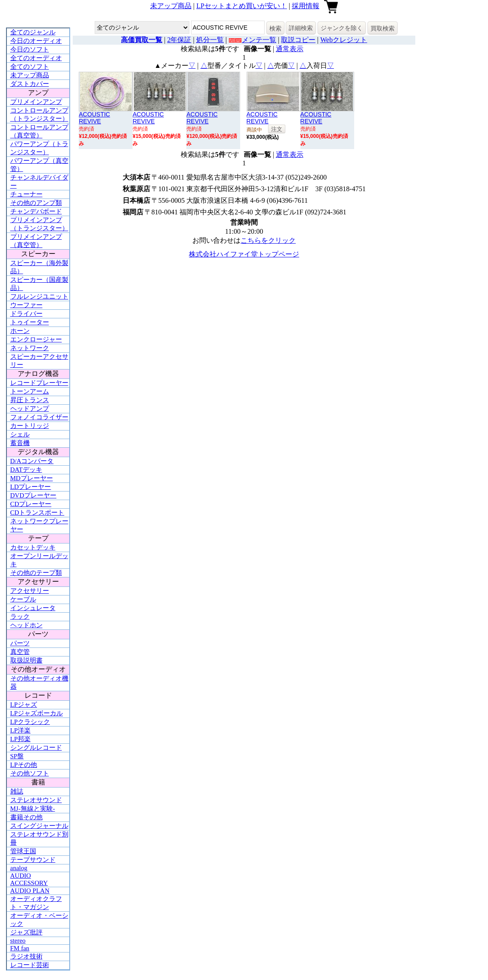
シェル (20, 434)
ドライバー (26, 313)
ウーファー (26, 305)
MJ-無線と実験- (32, 808)
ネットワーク (29, 348)
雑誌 (16, 791)
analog (19, 867)
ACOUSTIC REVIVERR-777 (262, 121)
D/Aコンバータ (32, 461)
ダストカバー (29, 83)
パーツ (20, 643)
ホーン (20, 330)
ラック (20, 616)
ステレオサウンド (36, 800)
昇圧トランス (29, 400)
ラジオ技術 (26, 956)
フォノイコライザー (39, 417)
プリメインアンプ (36, 101)
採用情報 (305, 5)
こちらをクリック (268, 240)
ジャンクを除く (342, 27)
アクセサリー (29, 590)
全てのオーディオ (36, 58)
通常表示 (289, 48)
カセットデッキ (33, 547)
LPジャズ (23, 704)
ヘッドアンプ (29, 408)
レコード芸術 (29, 965)
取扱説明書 (26, 660)
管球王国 (23, 851)
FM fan (20, 948)
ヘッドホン (26, 625)
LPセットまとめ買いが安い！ (241, 5)
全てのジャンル (33, 32)
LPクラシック (30, 721)
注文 (276, 129)
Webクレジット (343, 39)
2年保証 (179, 39)
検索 (275, 28)
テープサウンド (33, 859)
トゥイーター (29, 322)
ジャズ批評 (26, 932)
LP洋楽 (20, 730)
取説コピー (298, 39)
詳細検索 (301, 27)
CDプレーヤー (31, 504)
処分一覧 (210, 39)
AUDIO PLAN (29, 890)
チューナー (26, 194)
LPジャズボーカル (36, 713)
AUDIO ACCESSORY (29, 879)
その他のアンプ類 (36, 202)
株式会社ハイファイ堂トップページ (244, 254)
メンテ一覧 (259, 39)
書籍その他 (26, 817)
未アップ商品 (170, 5)
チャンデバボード (36, 211)
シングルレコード (36, 747)
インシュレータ (33, 607)
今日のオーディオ (36, 40)
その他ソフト (29, 773)
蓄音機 (20, 443)
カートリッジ (29, 425)
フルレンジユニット (39, 296)
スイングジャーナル (39, 825)
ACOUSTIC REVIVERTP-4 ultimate (206, 121)
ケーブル (23, 599)
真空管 (20, 651)
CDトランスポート (37, 512)
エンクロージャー (36, 339)
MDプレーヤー (31, 478)
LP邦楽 (20, 739)
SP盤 (17, 756)
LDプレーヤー (30, 486)
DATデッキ (26, 469)
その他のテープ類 (36, 572)
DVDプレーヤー (33, 495)
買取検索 (383, 28)
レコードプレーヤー (39, 382)
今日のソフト (29, 49)
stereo (18, 940)
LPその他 (23, 764)
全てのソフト (29, 66)
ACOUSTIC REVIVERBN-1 (148, 121)
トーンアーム (29, 391)
